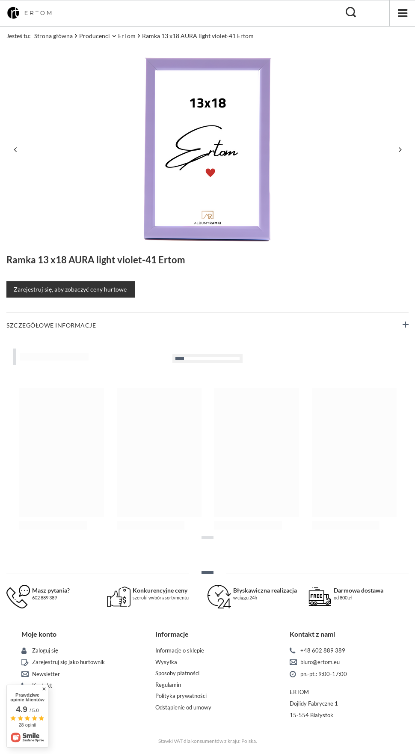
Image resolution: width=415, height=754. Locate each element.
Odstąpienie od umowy (183, 707)
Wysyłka (166, 662)
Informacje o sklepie (179, 650)
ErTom (127, 35)
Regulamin (168, 685)
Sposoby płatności (177, 673)
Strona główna (53, 35)
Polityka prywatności (181, 696)
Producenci (94, 35)
